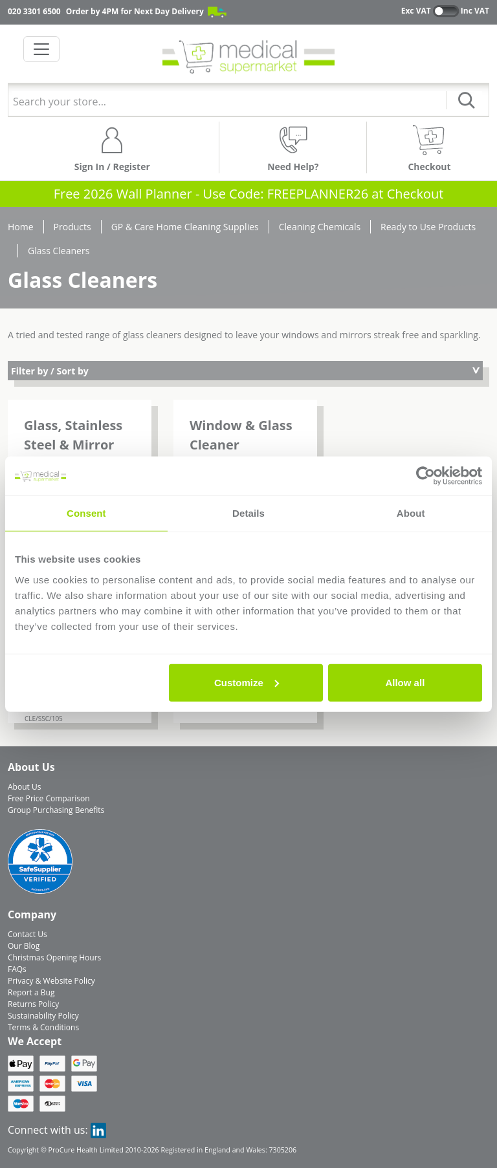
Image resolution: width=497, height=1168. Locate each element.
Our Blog (23, 945)
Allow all (405, 681)
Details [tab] (248, 513)
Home (21, 227)
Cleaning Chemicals (319, 227)
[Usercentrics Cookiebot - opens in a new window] (425, 476)
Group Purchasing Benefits (56, 810)
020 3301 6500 (34, 11)
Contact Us (27, 934)
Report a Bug (31, 992)
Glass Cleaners (58, 250)
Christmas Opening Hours (54, 957)
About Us (24, 786)
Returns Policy (33, 1004)
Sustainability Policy (43, 1015)
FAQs (17, 969)
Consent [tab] (86, 513)
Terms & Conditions (43, 1027)
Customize (246, 681)
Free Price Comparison (49, 798)
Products (72, 227)
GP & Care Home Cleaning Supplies (185, 227)
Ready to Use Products (428, 227)
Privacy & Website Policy (51, 980)
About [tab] (411, 513)
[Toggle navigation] (41, 49)
